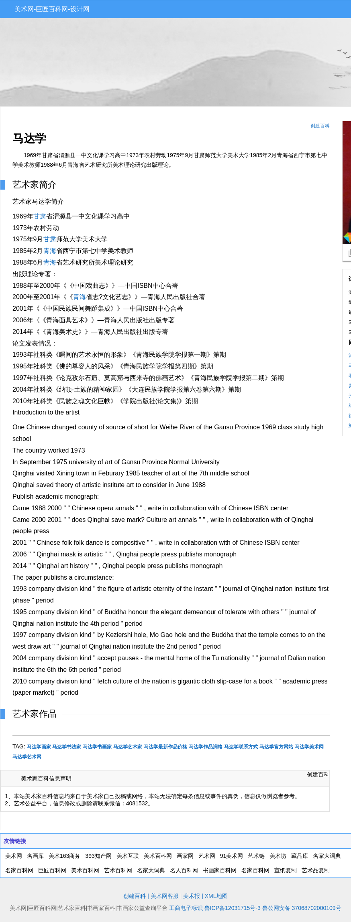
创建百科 (320, 126)
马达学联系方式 (241, 747)
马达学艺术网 (26, 757)
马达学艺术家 (127, 747)
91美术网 (231, 856)
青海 (49, 250)
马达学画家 (39, 747)
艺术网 (206, 856)
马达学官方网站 (276, 747)
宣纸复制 (285, 870)
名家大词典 (327, 856)
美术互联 (127, 856)
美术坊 (277, 856)
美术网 (13, 856)
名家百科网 (19, 870)
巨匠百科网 (52, 870)
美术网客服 (165, 896)
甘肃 (39, 216)
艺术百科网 (118, 870)
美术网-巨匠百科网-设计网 (52, 9)
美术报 (191, 896)
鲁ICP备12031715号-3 (232, 908)
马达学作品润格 (205, 747)
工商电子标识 (186, 908)
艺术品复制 (316, 870)
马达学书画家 (97, 747)
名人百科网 (184, 870)
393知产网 (98, 856)
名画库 (35, 856)
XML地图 (216, 896)
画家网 (185, 856)
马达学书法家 (66, 747)
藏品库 (299, 856)
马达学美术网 (309, 747)
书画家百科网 (220, 870)
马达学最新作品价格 (165, 747)
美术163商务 (64, 856)
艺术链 (256, 856)
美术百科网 (158, 856)
